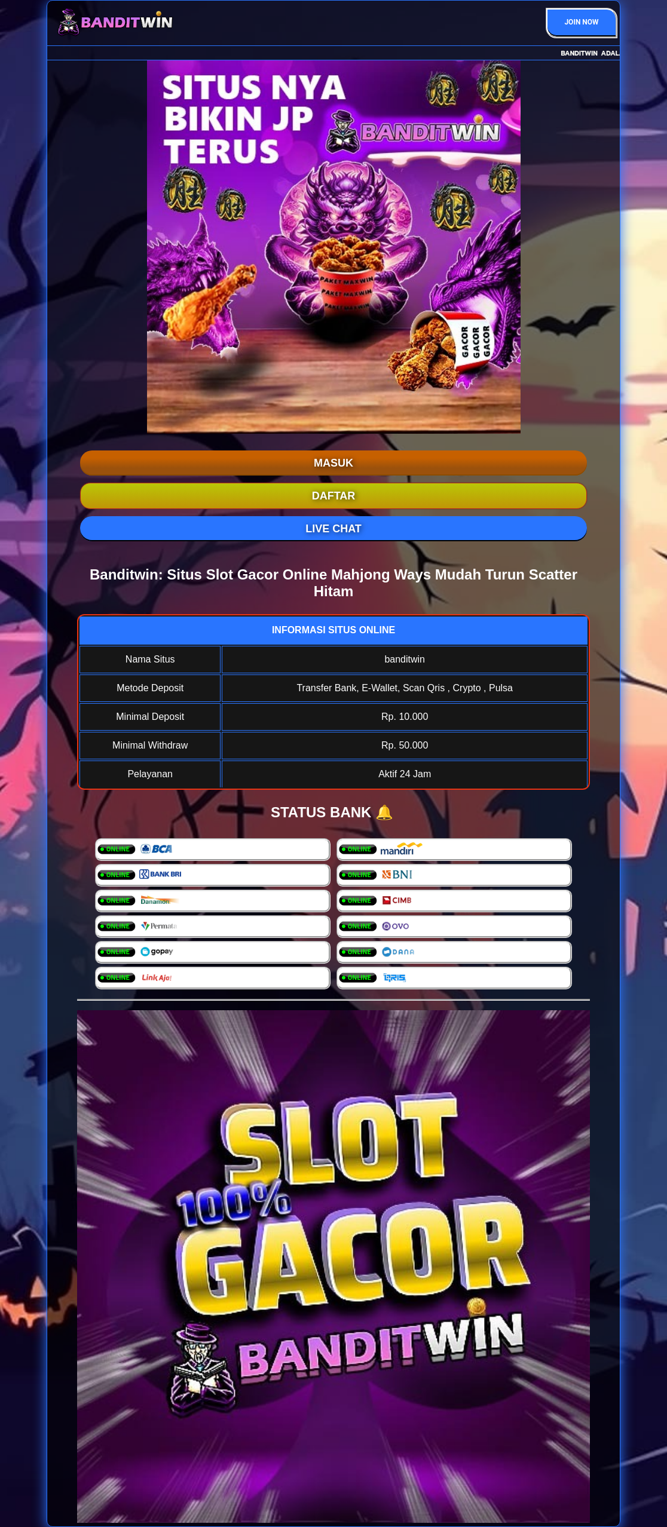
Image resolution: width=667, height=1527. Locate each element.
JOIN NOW (581, 22)
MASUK (333, 463)
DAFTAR (334, 496)
